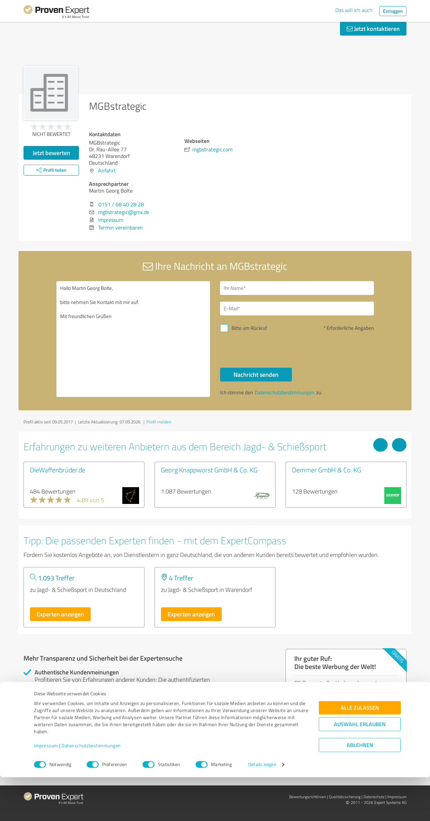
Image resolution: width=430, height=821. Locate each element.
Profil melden (158, 422)
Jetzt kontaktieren (373, 28)
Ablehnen (360, 789)
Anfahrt (107, 170)
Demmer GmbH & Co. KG (326, 469)
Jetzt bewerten (51, 152)
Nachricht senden (255, 374)
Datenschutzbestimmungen (91, 789)
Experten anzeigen (60, 614)
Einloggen (393, 11)
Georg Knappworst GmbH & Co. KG (209, 469)
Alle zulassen (360, 752)
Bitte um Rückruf (249, 327)
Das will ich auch (354, 10)
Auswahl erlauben (360, 768)
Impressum (46, 789)
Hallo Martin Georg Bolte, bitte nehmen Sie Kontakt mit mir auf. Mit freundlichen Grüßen (133, 339)
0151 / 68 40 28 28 (121, 204)
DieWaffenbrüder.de (57, 469)
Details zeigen (262, 808)
